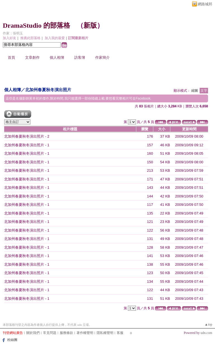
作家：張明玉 (13, 33)
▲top (208, 324)
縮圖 (194, 91)
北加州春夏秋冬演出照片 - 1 (26, 145)
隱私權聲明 (105, 333)
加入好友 (9, 38)
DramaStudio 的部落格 (36, 25)
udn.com (206, 333)
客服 (120, 333)
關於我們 (33, 333)
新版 (90, 25)
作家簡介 (102, 57)
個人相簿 (57, 57)
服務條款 (66, 333)
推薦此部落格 (30, 38)
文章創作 (32, 57)
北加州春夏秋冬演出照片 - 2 (26, 136)
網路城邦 (205, 4)
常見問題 (49, 333)
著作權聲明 (85, 333)
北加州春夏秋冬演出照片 (48, 89)
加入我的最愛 (55, 38)
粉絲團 (12, 340)
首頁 (11, 57)
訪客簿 (79, 57)
